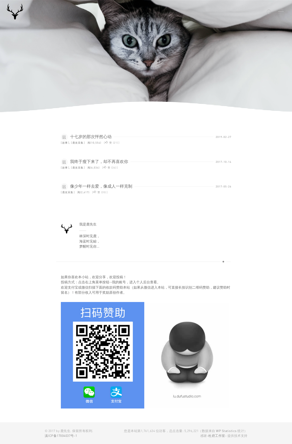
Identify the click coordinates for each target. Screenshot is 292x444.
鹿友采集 (77, 142)
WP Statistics (226, 431)
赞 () (111, 142)
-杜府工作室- (217, 436)
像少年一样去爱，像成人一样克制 (101, 186)
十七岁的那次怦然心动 (91, 136)
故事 (65, 142)
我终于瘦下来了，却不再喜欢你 (99, 161)
